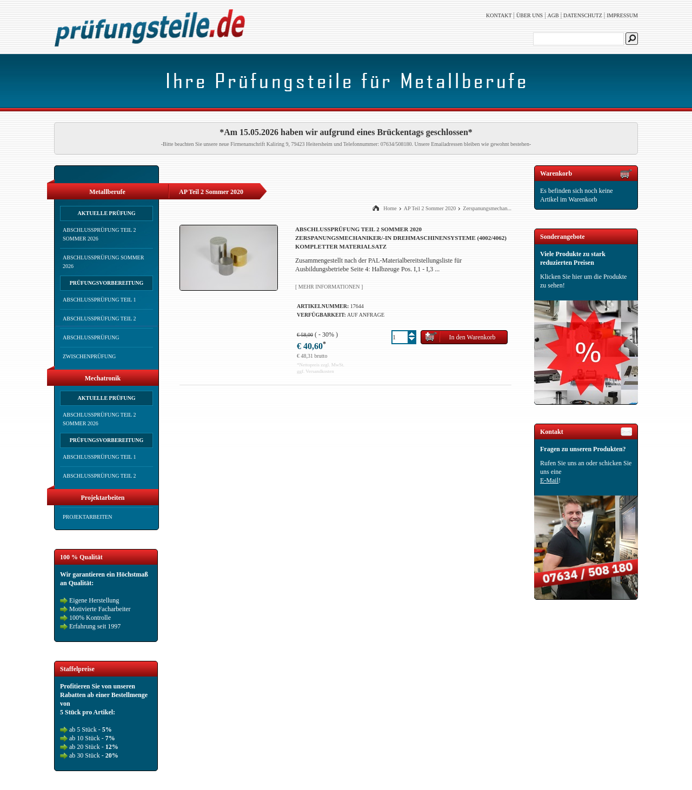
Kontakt (499, 15)
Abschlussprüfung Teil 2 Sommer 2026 (99, 234)
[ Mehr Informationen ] (329, 287)
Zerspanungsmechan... (487, 208)
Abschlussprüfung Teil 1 (99, 300)
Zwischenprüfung (89, 356)
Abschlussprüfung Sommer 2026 (103, 262)
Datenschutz (582, 15)
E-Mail (549, 480)
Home (389, 208)
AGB (553, 15)
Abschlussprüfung (91, 337)
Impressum (622, 15)
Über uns (529, 15)
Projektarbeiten (87, 517)
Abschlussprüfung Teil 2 (99, 319)
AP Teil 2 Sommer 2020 (430, 208)
